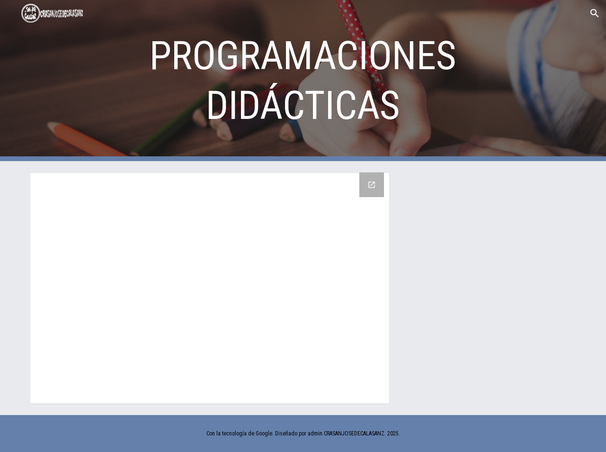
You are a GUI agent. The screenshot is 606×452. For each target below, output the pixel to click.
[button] (594, 13)
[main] (303, 80)
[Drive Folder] (210, 288)
